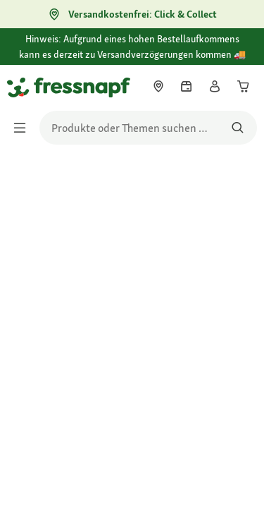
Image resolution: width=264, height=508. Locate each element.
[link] (158, 86)
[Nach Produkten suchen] (237, 128)
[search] (148, 128)
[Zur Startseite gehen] (23, 86)
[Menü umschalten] (24, 128)
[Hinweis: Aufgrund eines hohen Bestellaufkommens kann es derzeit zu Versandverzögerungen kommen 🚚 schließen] (241, 47)
